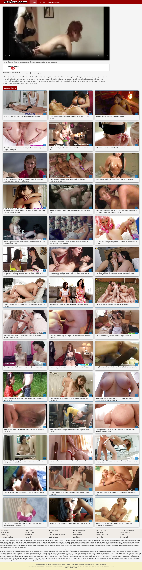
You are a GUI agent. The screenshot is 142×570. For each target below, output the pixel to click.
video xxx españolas (37, 73)
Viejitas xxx (6, 558)
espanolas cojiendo (91, 540)
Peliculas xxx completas (45, 558)
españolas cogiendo (72, 540)
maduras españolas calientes (44, 545)
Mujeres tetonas (113, 558)
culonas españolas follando (39, 540)
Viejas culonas (59, 551)
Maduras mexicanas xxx (102, 558)
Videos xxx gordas (43, 555)
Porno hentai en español (71, 558)
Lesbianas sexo (26, 73)
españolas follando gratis (25, 542)
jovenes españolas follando (117, 544)
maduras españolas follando (87, 545)
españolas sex (92, 542)
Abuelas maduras (121, 556)
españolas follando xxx (36, 542)
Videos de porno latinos (49, 551)
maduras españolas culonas (73, 545)
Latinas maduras (34, 555)
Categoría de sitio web (53, 2)
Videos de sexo (131, 558)
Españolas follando (15, 2)
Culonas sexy (138, 553)
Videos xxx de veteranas (78, 555)
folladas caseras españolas (18, 544)
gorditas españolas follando (65, 544)
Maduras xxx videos (112, 556)
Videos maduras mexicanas (64, 553)
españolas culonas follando (102, 540)
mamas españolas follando (128, 545)
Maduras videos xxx (131, 556)
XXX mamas (22, 551)
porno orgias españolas (20, 547)
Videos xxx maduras (5, 551)
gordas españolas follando (41, 544)
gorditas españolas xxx (78, 544)
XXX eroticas (69, 555)
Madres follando (31, 553)
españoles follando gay (134, 542)
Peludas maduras (25, 558)
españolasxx (126, 542)
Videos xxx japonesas (126, 551)
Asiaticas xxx (38, 553)
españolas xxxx (118, 542)
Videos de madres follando (84, 558)
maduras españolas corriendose (58, 545)
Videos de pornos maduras (26, 556)
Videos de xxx (15, 553)
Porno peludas (132, 555)
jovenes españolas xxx (129, 544)
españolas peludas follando (72, 542)
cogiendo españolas (18, 540)
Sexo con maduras (14, 551)
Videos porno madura (99, 555)
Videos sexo (125, 553)
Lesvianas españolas (50, 556)
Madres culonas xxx (60, 556)
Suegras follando (53, 553)
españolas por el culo (84, 542)
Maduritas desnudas (14, 558)
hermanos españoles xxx (105, 544)
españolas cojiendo (81, 540)
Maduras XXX (3, 555)
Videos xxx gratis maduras (100, 556)
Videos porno (131, 553)
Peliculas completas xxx (110, 555)
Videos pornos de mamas (123, 555)
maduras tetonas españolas (115, 545)
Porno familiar (66, 551)
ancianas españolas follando (6, 540)
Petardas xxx (28, 551)
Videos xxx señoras (83, 556)
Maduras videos (23, 553)
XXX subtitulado (40, 560)
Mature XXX (93, 558)
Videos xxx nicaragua (12, 555)
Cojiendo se (91, 556)
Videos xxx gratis (52, 555)
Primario (33, 2)
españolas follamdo (124, 540)
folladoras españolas (30, 544)
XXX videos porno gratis (38, 551)
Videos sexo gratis (61, 555)
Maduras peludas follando (105, 551)
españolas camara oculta (52, 540)
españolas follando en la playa (11, 542)
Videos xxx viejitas (89, 555)
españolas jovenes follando (58, 542)
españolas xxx (111, 542)
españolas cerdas (63, 540)
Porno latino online (93, 551)
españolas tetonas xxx (102, 542)
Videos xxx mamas (84, 551)
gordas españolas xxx (53, 544)
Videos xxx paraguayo (30, 560)
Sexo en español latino (116, 553)
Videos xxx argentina (10, 560)
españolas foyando (47, 542)
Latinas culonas (16, 556)
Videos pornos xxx (7, 556)
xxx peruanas (74, 553)
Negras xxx (54, 558)
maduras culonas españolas (16, 545)
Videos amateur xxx (74, 551)
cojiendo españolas (28, 540)
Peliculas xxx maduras (39, 556)
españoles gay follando (5, 544)
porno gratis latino (9, 547)
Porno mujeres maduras (94, 553)
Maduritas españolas (122, 558)
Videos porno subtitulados (23, 555)
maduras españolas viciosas (101, 545)
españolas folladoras (114, 540)
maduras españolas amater (29, 545)
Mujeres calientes (7, 553)
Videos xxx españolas (83, 553)
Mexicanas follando (116, 551)
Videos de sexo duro (20, 560)
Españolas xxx (45, 553)
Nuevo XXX (42, 2)
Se (20, 558)
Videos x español (61, 558)
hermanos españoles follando (91, 544)
